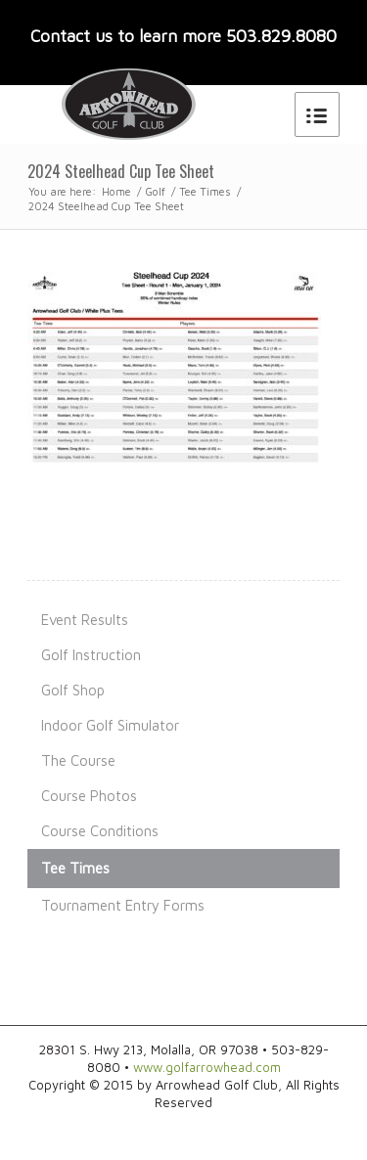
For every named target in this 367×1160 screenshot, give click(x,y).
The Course (78, 760)
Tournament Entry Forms (123, 905)
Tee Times (205, 191)
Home (116, 191)
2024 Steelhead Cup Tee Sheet (120, 171)
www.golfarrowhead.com (207, 1067)
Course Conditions (100, 831)
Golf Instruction (91, 655)
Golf (155, 191)
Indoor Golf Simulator (110, 725)
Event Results (84, 619)
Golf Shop (73, 690)
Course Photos (89, 795)
